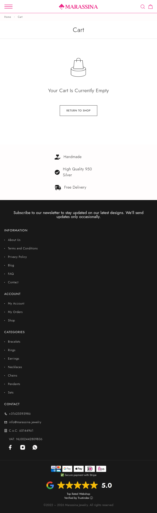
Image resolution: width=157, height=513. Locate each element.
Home (7, 17)
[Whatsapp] (35, 447)
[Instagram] (23, 447)
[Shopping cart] (150, 7)
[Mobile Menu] (8, 6)
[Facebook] (10, 447)
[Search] (142, 6)
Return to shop (78, 110)
